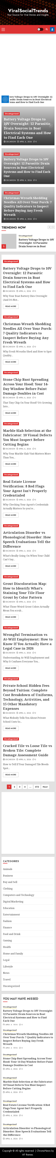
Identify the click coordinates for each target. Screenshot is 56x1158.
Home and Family (13, 953)
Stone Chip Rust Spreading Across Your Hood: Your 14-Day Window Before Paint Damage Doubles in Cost (26, 386)
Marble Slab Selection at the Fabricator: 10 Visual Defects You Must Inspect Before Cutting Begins (27, 437)
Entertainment (11, 914)
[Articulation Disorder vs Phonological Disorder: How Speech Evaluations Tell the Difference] (28, 525)
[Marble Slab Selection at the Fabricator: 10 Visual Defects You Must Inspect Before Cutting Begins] (28, 423)
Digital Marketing (13, 901)
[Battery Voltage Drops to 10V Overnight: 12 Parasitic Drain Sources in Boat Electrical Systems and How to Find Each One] (8, 241)
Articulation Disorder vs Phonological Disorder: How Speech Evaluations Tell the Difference (27, 539)
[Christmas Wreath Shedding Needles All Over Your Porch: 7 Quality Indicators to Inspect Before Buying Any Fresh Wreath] (28, 317)
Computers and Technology (18, 895)
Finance (7, 927)
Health (7, 947)
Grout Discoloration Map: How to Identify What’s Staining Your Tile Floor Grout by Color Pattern (25, 590)
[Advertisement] (28, 63)
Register (52, 29)
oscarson (11, 142)
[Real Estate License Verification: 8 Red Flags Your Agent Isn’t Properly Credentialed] (28, 474)
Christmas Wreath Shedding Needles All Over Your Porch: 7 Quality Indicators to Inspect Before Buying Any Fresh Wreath (28, 206)
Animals (7, 869)
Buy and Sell (10, 882)
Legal (6, 960)
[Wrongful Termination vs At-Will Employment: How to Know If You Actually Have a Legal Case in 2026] (28, 627)
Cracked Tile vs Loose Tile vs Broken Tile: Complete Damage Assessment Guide (27, 750)
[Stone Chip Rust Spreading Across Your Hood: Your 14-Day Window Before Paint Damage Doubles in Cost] (28, 372)
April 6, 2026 (26, 142)
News (6, 973)
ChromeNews (44, 1150)
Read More (10, 306)
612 (37, 786)
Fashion (7, 921)
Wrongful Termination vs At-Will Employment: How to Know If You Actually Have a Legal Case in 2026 (28, 641)
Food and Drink (11, 934)
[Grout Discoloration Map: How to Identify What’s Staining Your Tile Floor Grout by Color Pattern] (28, 576)
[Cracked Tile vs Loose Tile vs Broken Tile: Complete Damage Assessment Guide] (28, 739)
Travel (6, 979)
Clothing (8, 888)
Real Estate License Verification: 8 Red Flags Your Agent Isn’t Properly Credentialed (25, 488)
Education (8, 908)
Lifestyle (8, 966)
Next (45, 786)
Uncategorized (12, 113)
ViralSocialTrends (28, 10)
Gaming (7, 940)
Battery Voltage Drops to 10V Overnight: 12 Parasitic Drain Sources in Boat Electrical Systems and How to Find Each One (27, 128)
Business (8, 875)
